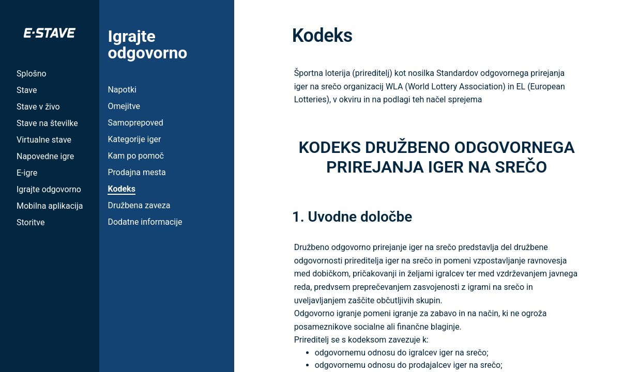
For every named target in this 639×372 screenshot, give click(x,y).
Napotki (122, 90)
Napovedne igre (45, 156)
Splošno (32, 74)
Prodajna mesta (136, 172)
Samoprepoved (135, 123)
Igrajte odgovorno (49, 189)
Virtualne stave (44, 140)
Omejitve (124, 106)
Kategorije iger (134, 139)
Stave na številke (47, 123)
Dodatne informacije (145, 222)
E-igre (27, 173)
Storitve (30, 222)
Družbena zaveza (139, 205)
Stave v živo (38, 107)
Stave (27, 90)
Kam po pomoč (135, 156)
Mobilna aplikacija (50, 206)
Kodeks (121, 189)
